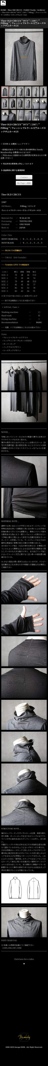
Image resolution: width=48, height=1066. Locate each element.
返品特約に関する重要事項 (13, 170)
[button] (3, 3)
